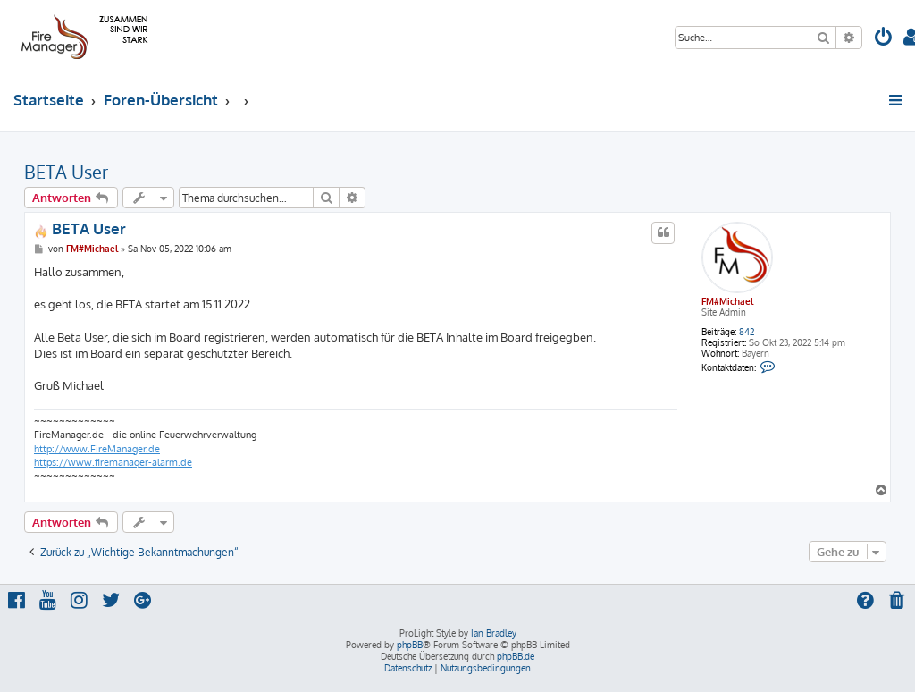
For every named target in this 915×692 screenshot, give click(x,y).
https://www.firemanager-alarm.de (113, 462)
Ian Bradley (493, 633)
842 (746, 331)
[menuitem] (883, 39)
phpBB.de (515, 656)
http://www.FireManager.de (97, 449)
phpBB (410, 644)
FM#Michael (727, 301)
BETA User (66, 171)
